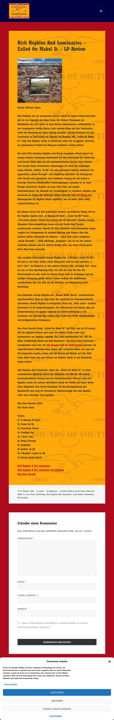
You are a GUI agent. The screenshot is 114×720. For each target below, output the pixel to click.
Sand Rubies (78, 494)
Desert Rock (80, 491)
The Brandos (53, 344)
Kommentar (26, 538)
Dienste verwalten (10, 684)
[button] (109, 661)
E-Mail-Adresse (28, 595)
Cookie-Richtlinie (55, 716)
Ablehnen (57, 700)
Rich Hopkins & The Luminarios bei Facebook (41, 469)
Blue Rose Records (27, 474)
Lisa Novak (30, 494)
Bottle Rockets (76, 344)
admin (41, 491)
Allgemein (53, 491)
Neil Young (82, 195)
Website (22, 608)
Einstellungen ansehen (57, 708)
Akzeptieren (57, 692)
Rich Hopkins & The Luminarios (34, 465)
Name (22, 581)
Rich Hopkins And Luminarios (59, 494)
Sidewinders (89, 494)
